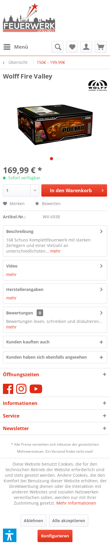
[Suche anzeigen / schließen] (57, 47)
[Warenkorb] (100, 47)
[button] (9, 535)
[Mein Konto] (86, 47)
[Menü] (15, 47)
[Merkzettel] (72, 47)
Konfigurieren (55, 536)
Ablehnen (33, 520)
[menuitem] (15, 47)
